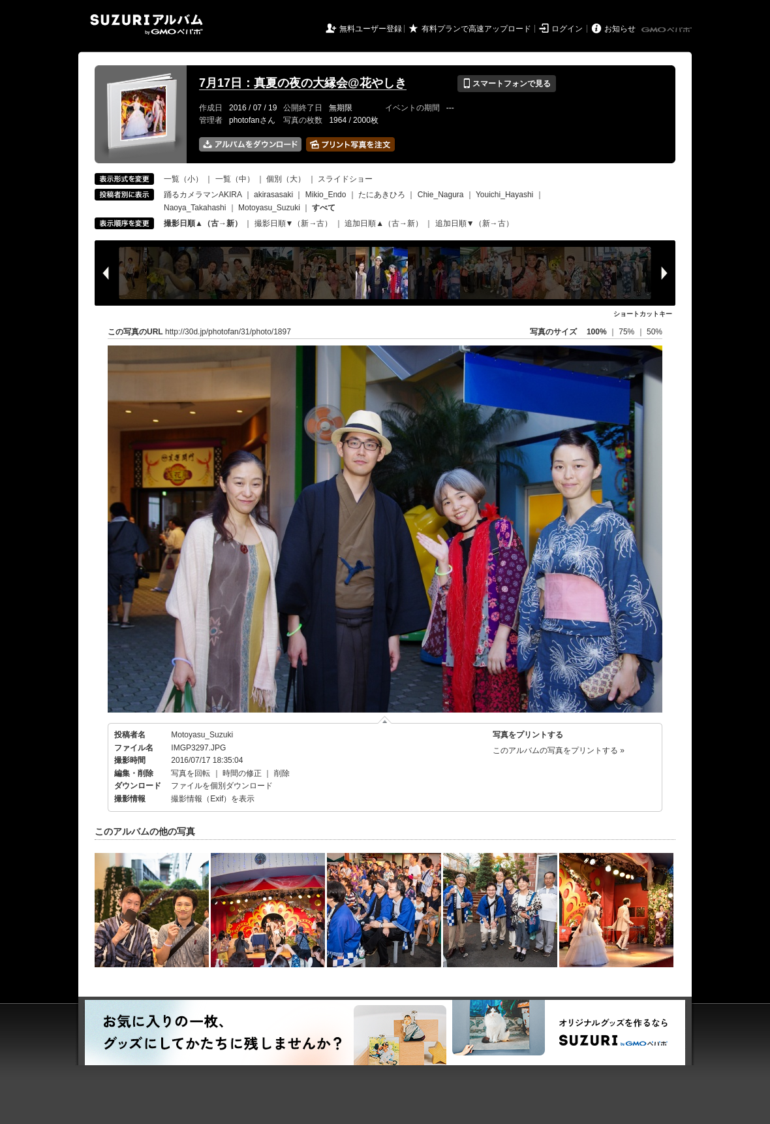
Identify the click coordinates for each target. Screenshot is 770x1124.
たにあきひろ (381, 194)
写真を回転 (190, 773)
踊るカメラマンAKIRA (202, 194)
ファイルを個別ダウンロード (222, 785)
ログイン (567, 28)
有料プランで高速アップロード (476, 28)
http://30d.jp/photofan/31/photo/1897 (228, 331)
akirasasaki (273, 194)
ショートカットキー (642, 313)
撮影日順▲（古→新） (203, 223)
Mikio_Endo (325, 194)
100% (597, 331)
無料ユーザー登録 (370, 28)
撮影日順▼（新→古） (293, 223)
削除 (282, 773)
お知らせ (620, 28)
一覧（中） (234, 179)
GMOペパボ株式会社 (667, 30)
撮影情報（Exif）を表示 (212, 798)
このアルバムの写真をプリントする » (558, 750)
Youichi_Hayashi (504, 194)
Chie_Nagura (441, 194)
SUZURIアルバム (146, 24)
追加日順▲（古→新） (384, 223)
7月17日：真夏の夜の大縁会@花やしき (303, 82)
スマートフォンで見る (507, 83)
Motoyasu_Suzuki (269, 207)
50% (654, 331)
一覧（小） (183, 179)
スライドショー (345, 179)
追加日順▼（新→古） (474, 223)
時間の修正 (242, 773)
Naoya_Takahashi (195, 207)
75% (627, 331)
